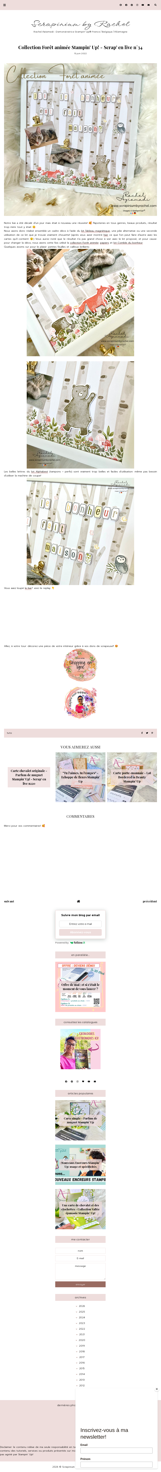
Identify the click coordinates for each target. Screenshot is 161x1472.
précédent (150, 901)
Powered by (70, 942)
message (80, 1271)
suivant (9, 901)
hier (106, 235)
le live (28, 588)
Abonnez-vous (80, 932)
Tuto (9, 733)
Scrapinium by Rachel (80, 24)
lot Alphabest (39, 471)
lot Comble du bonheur (128, 243)
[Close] (156, 1389)
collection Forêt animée (84, 243)
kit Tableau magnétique (95, 231)
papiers (104, 243)
